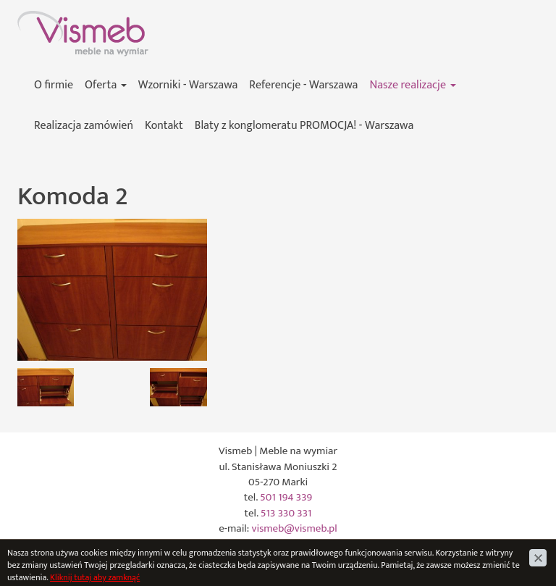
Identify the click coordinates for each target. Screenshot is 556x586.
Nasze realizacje (412, 85)
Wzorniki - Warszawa (188, 85)
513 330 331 (286, 513)
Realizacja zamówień (83, 125)
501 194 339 (286, 497)
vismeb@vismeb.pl (294, 528)
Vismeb (34, 18)
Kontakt (164, 125)
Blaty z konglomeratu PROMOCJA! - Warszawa (304, 125)
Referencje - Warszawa (303, 85)
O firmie (53, 85)
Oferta (106, 85)
